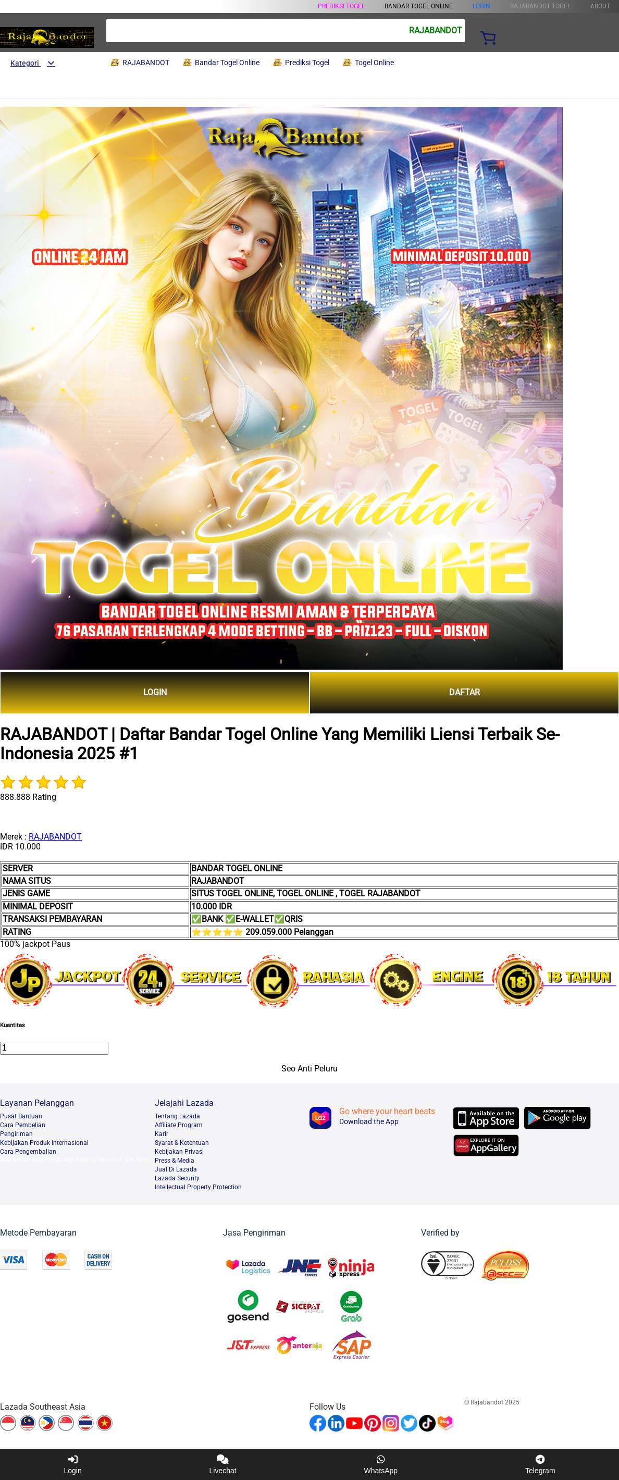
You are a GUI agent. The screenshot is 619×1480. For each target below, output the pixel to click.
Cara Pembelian (22, 1125)
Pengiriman (16, 1134)
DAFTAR (464, 692)
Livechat (223, 1464)
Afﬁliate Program (179, 1125)
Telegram (540, 1464)
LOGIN (481, 6)
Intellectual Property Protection (198, 1187)
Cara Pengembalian (28, 1151)
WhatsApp (381, 1464)
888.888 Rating (28, 797)
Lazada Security (177, 1178)
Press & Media (174, 1160)
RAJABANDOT (55, 837)
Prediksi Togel (341, 6)
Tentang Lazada (177, 1116)
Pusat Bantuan (21, 1116)
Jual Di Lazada (176, 1169)
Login (72, 1464)
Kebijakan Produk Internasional (44, 1142)
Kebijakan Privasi (179, 1151)
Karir (161, 1134)
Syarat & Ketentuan (182, 1142)
